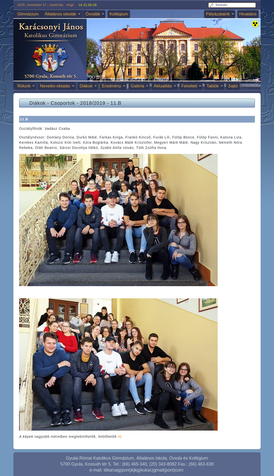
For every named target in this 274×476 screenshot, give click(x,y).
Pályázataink (218, 14)
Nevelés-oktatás (55, 86)
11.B (115, 103)
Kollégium (118, 14)
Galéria (137, 86)
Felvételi (189, 86)
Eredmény (111, 86)
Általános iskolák (60, 14)
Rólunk (24, 86)
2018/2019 (92, 103)
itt (119, 437)
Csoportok (63, 103)
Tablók (212, 86)
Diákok (86, 86)
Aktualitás (163, 86)
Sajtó (233, 86)
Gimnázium (28, 14)
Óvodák (93, 14)
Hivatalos (248, 14)
